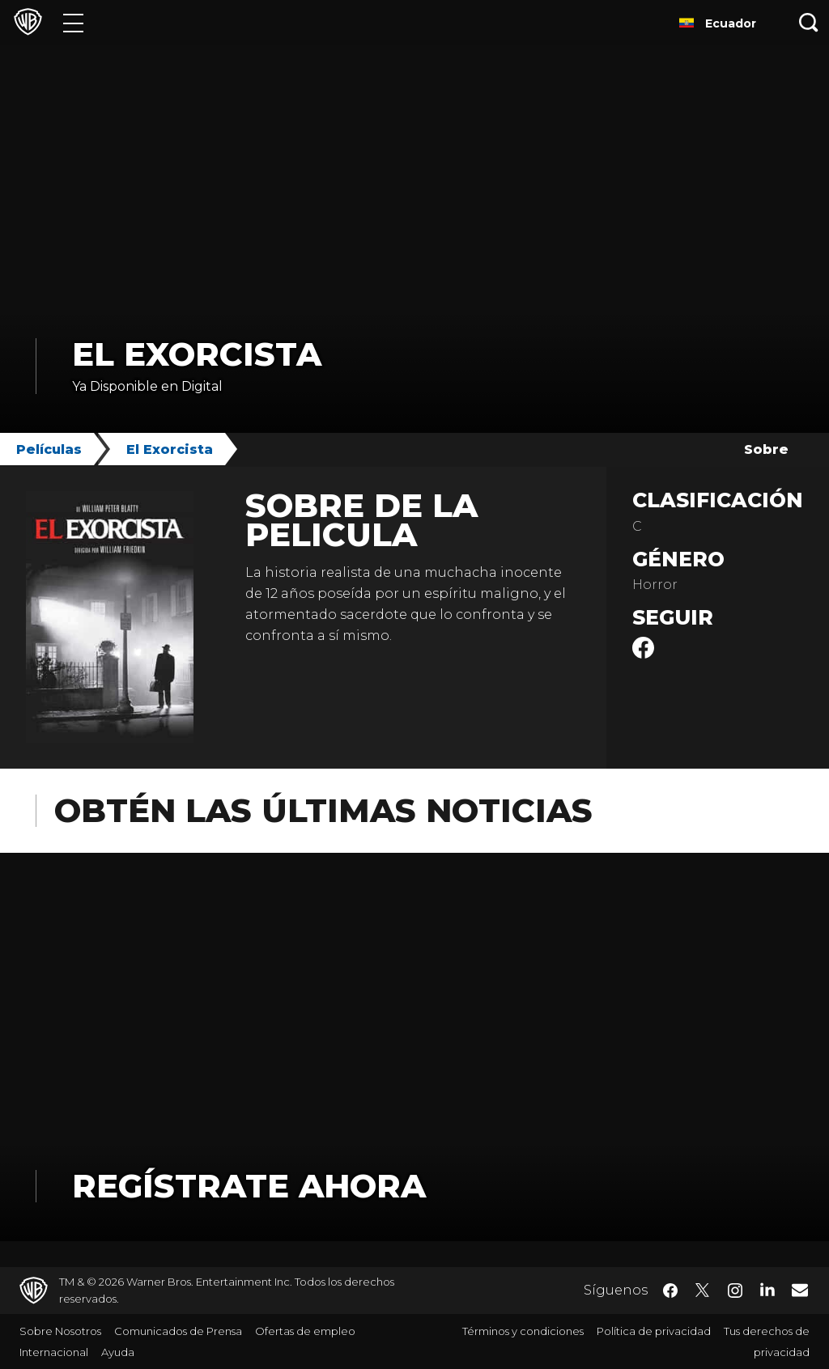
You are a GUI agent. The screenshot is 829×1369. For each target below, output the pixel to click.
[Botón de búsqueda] (809, 22)
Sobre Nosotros (60, 1330)
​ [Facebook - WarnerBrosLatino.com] (670, 1290)
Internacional (53, 1352)
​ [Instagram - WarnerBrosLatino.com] (735, 1290)
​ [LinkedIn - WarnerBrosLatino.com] (767, 1289)
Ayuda (117, 1352)
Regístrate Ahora (249, 1186)
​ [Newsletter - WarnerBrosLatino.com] (800, 1290)
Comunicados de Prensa (178, 1330)
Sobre (766, 449)
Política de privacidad (654, 1330)
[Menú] (73, 22)
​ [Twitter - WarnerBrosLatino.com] (702, 1290)
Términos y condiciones (523, 1330)
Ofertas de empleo (305, 1330)
